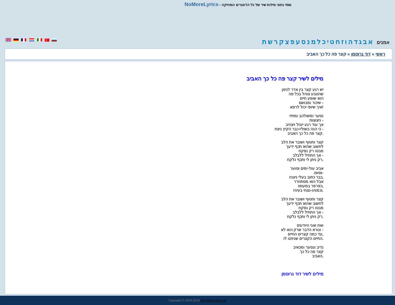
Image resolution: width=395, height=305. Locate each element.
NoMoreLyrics (202, 4)
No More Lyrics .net (214, 300)
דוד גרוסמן (361, 54)
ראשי (380, 54)
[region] (197, 22)
